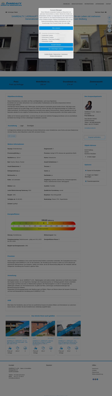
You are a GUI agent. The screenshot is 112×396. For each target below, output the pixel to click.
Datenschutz (57, 54)
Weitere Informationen (56, 56)
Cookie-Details (48, 54)
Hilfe (68, 23)
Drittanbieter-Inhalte (47, 41)
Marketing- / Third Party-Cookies (51, 39)
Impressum (64, 54)
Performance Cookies (48, 37)
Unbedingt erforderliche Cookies (50, 33)
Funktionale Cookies (47, 35)
